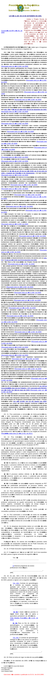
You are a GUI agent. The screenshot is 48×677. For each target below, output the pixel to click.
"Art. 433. (16, 638)
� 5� (15, 612)
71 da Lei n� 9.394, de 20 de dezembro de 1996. (20, 260)
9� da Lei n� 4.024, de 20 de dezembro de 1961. (29, 109)
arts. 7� (7, 109)
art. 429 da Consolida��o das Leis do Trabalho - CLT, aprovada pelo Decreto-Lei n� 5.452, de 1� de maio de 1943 (24, 388)
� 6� (15, 623)
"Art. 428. (16, 583)
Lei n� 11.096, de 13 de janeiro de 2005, (30, 401)
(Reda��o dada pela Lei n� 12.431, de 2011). (17, 433)
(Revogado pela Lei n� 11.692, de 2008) (14, 66)
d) (13, 566)
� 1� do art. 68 (16, 171)
